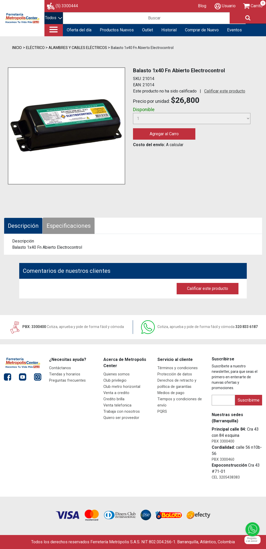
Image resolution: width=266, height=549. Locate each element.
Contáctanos (60, 368)
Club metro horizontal (121, 386)
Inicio (17, 48)
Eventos (234, 29)
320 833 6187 (199, 327)
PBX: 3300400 (66, 327)
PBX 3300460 (223, 459)
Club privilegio (115, 380)
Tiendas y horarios (64, 374)
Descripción (23, 226)
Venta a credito (116, 393)
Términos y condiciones (177, 368)
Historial (169, 29)
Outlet (147, 29)
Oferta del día (79, 29)
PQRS (162, 411)
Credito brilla (113, 399)
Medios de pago (170, 393)
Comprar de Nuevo (202, 29)
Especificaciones (68, 226)
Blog (202, 5)
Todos (53, 17)
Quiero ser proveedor (121, 418)
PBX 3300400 (223, 441)
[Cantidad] (191, 118)
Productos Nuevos (117, 29)
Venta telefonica (117, 405)
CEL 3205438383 (226, 477)
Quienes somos (116, 374)
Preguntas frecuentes (67, 380)
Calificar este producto (224, 91)
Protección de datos (174, 374)
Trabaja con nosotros (121, 411)
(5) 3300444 (67, 5)
